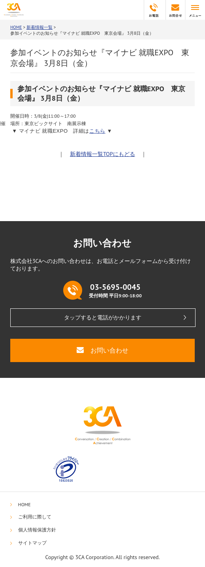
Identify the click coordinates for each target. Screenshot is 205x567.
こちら (97, 131)
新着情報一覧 (39, 27)
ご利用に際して (34, 517)
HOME (16, 27)
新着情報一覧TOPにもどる (102, 154)
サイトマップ (32, 543)
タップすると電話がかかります (102, 317)
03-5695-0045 (154, 10)
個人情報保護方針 (37, 530)
